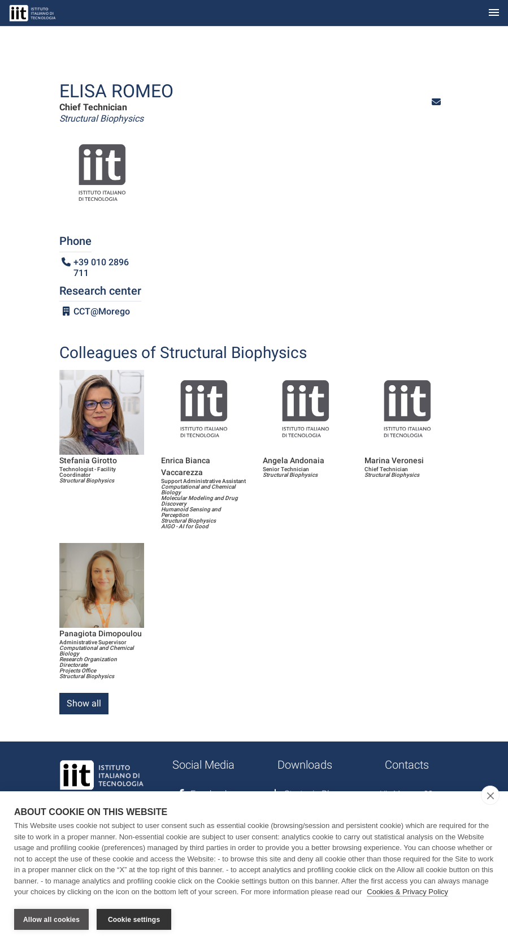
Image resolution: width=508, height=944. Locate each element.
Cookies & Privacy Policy (407, 892)
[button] (436, 102)
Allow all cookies (51, 920)
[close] (490, 795)
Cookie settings (134, 920)
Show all (84, 703)
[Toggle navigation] (494, 13)
